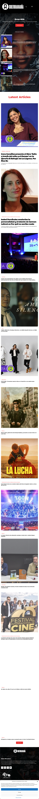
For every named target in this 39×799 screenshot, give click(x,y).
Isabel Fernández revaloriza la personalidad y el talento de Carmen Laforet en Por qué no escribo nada (25, 56)
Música (3, 430)
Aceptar (19, 789)
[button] (37, 781)
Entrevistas (4, 379)
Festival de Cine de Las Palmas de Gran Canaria (11, 216)
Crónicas (15, 67)
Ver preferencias (19, 795)
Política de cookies (18, 797)
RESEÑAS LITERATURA (6, 151)
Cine (14, 82)
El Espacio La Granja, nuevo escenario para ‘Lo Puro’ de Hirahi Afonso (18, 739)
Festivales (4, 584)
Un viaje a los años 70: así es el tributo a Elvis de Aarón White (16, 689)
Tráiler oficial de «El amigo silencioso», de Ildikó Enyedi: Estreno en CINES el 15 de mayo (24, 84)
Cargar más (19, 742)
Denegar (19, 792)
